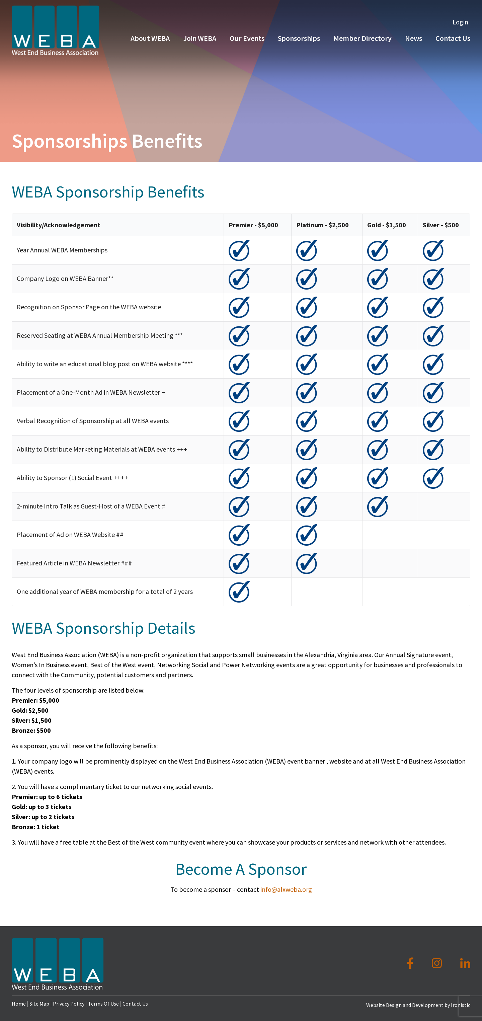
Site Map (39, 1003)
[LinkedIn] (465, 963)
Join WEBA (199, 39)
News (413, 39)
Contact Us (135, 1003)
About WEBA (150, 39)
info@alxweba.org (286, 889)
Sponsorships (299, 39)
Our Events (247, 39)
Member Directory (362, 39)
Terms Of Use (103, 1003)
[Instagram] (438, 963)
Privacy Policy (68, 1003)
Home (19, 1003)
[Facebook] (411, 963)
